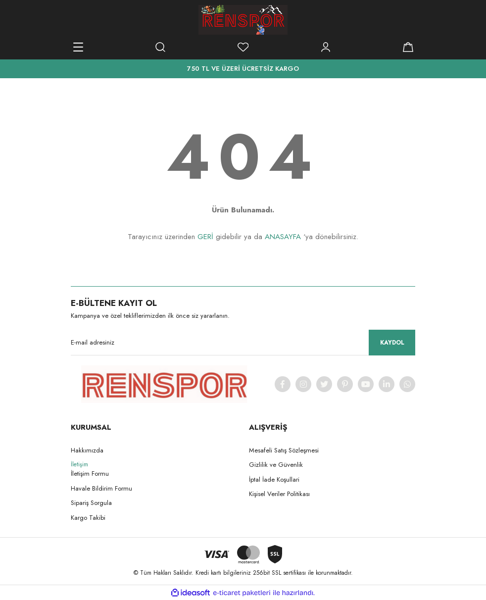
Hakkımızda (87, 450)
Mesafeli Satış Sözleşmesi (284, 450)
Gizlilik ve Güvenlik (276, 464)
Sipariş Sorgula (91, 502)
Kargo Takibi (88, 517)
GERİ (205, 236)
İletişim (79, 464)
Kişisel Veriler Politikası (279, 494)
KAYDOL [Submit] (392, 342)
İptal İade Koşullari (274, 479)
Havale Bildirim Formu (101, 488)
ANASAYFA (283, 236)
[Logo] (243, 20)
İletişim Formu (90, 473)
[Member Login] (325, 47)
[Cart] (407, 47)
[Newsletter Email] (243, 342)
